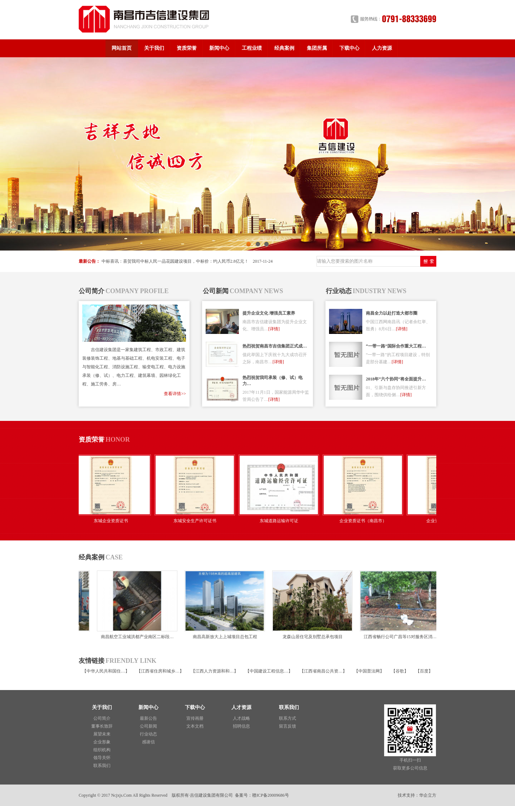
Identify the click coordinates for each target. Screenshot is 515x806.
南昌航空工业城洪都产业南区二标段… (136, 636)
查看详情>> (175, 393)
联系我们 (102, 765)
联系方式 (287, 718)
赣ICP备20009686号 (270, 795)
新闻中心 (219, 48)
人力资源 (382, 48)
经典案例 (284, 48)
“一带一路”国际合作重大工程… (396, 346)
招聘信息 (241, 726)
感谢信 (148, 741)
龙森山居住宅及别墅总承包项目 (311, 636)
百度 (424, 671)
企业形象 (102, 741)
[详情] (274, 328)
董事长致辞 (102, 726)
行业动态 (148, 734)
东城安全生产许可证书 (196, 520)
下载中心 (349, 48)
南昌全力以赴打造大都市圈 (391, 313)
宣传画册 (194, 718)
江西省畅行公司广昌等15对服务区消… (399, 636)
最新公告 (148, 718)
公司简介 (102, 718)
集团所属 (317, 48)
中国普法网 (369, 671)
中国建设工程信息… (269, 671)
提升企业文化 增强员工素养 (268, 313)
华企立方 (427, 795)
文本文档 (194, 726)
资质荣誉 (187, 48)
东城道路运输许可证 (280, 520)
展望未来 (102, 734)
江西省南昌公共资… (323, 671)
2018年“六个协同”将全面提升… (396, 379)
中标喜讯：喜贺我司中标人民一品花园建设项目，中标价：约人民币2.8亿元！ (175, 261)
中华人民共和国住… (106, 671)
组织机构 (102, 749)
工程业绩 (252, 48)
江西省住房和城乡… (160, 671)
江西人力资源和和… (214, 671)
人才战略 (241, 718)
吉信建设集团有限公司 (211, 795)
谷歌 (400, 671)
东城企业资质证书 (112, 520)
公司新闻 (148, 726)
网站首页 (122, 48)
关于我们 (154, 48)
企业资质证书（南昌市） (364, 520)
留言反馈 (287, 726)
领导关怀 (102, 757)
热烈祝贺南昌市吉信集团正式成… (274, 346)
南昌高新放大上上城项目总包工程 (224, 636)
